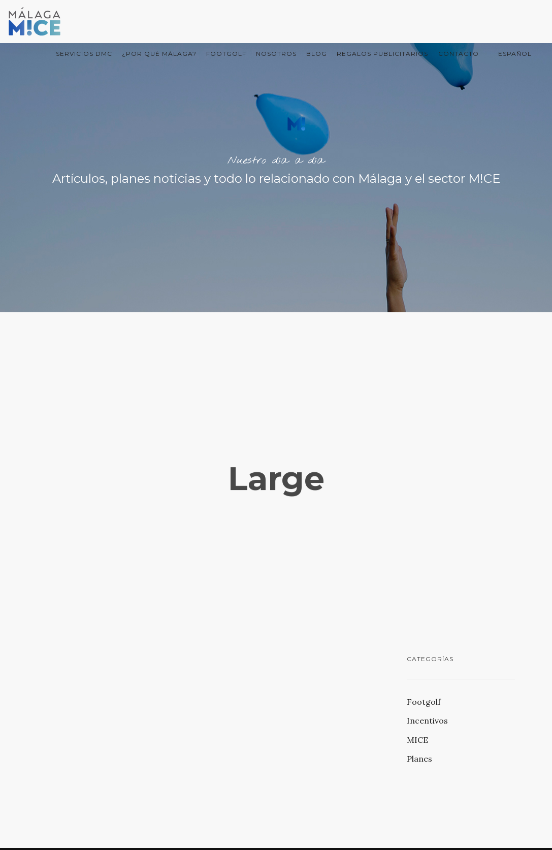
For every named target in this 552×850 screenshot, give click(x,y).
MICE (417, 740)
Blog (316, 53)
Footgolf (424, 702)
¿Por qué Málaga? (159, 53)
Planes (419, 759)
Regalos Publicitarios (382, 53)
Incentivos (427, 720)
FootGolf (226, 53)
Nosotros (276, 53)
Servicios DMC (84, 53)
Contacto (458, 53)
